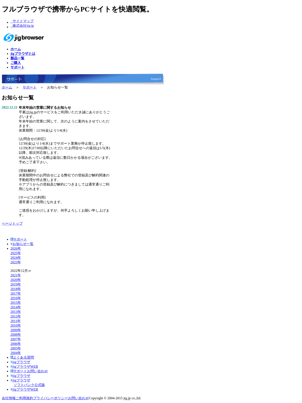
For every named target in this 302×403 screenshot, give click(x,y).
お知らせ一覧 (22, 244)
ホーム (7, 87)
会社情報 (9, 398)
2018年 (15, 289)
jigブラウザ (20, 362)
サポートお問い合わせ (29, 371)
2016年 (15, 298)
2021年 (15, 275)
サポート (30, 87)
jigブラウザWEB (24, 366)
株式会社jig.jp (23, 25)
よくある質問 (22, 357)
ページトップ (12, 223)
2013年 (15, 312)
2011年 (15, 321)
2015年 (15, 302)
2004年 (15, 353)
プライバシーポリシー (50, 398)
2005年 (15, 348)
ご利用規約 (24, 398)
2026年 (15, 248)
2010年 (15, 325)
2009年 (15, 330)
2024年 (15, 257)
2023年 (15, 262)
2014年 (15, 307)
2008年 (15, 334)
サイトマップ (23, 21)
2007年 (15, 339)
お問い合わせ (78, 398)
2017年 (15, 293)
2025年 (15, 253)
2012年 (15, 316)
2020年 (15, 280)
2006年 (15, 344)
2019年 (15, 284)
